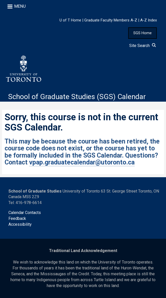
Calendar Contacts (24, 212)
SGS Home (142, 33)
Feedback (17, 218)
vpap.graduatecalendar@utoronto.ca (82, 162)
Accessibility (20, 224)
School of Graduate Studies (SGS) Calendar (77, 96)
